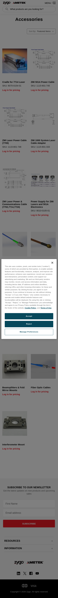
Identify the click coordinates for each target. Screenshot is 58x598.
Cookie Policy (30, 308)
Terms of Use (46, 308)
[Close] (52, 262)
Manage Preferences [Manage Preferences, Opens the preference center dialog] (29, 332)
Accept (29, 316)
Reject (29, 324)
